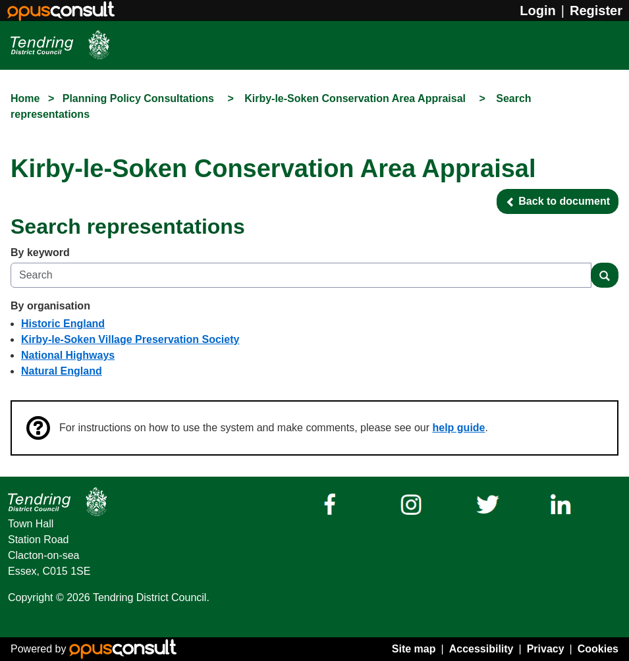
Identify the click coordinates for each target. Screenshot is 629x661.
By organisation (50, 305)
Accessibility (481, 648)
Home (25, 98)
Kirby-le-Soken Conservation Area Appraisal (356, 98)
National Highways (68, 355)
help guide (459, 427)
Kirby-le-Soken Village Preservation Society (130, 339)
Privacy (545, 648)
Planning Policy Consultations (140, 98)
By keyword (40, 252)
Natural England (61, 371)
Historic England (63, 323)
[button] (557, 201)
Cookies (598, 648)
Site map (414, 648)
